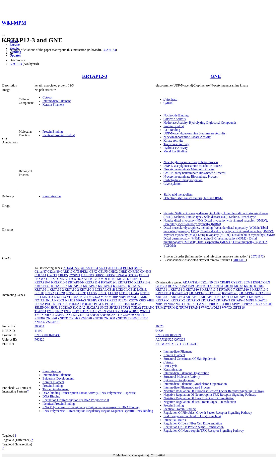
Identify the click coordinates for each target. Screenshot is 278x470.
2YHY (170, 344)
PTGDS (99, 304)
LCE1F (39, 293)
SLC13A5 (65, 307)
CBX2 (93, 271)
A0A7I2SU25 (164, 339)
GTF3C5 (70, 278)
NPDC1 (59, 300)
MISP (104, 296)
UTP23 (85, 311)
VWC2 (205, 307)
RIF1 (228, 304)
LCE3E (123, 293)
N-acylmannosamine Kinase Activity (187, 137)
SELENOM (42, 307)
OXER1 (112, 300)
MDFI (250, 300)
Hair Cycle (170, 366)
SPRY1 (125, 307)
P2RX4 (123, 300)
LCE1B (110, 289)
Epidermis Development (58, 378)
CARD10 (66, 271)
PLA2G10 (201, 304)
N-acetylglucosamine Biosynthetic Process (191, 162)
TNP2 (59, 311)
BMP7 (138, 268)
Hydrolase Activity (176, 147)
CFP (216, 282)
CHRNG (133, 271)
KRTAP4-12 (225, 296)
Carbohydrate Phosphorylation (183, 180)
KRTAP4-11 (208, 296)
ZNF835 (142, 318)
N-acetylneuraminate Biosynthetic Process (191, 176)
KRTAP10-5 (210, 289)
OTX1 (102, 300)
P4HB (150, 300)
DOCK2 (133, 275)
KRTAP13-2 (142, 282)
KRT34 (218, 286)
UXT (93, 311)
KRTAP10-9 (76, 282)
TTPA (76, 311)
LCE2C (71, 293)
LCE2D (81, 293)
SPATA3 (114, 307)
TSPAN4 (194, 307)
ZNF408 (105, 314)
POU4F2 (87, 304)
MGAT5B (261, 300)
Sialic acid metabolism (178, 194)
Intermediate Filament (56, 101)
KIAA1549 (186, 286)
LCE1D (131, 289)
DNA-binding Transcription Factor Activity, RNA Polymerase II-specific (89, 392)
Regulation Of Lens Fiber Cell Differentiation (193, 423)
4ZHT (194, 344)
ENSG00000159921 (168, 335)
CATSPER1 (80, 271)
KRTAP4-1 (193, 296)
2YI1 (178, 344)
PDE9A (39, 304)
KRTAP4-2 (90, 286)
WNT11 (145, 311)
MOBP (113, 296)
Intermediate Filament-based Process (187, 387)
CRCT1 (52, 275)
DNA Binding (51, 396)
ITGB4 (92, 278)
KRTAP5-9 (135, 286)
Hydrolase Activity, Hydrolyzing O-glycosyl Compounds (200, 122)
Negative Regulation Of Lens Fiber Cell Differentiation (199, 398)
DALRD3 (87, 275)
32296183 (109, 50)
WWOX (227, 307)
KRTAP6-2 (56, 289)
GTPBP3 (161, 286)
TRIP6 (183, 307)
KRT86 (258, 286)
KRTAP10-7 (42, 282)
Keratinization (51, 196)
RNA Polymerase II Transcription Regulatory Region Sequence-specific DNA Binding (97, 410)
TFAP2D (40, 311)
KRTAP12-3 (94, 76)
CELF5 (103, 271)
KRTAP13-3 (42, 286)
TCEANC (148, 307)
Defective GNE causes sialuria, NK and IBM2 (193, 198)
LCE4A (134, 293)
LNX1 (58, 296)
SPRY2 (247, 304)
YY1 (38, 314)
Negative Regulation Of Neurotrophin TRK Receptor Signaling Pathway (210, 394)
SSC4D (267, 304)
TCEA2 (136, 307)
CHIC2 (113, 271)
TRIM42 (172, 307)
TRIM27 (161, 307)
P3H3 (142, 300)
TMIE (50, 311)
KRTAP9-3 (87, 289)
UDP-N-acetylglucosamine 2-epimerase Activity (195, 133)
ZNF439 (128, 314)
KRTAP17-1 (230, 293)
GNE (215, 76)
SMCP (104, 307)
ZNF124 (71, 314)
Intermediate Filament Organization (186, 373)
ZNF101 (60, 314)
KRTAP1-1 (134, 278)
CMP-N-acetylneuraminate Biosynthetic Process (195, 173)
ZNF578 (86, 318)
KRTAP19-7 (59, 286)
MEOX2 (94, 296)
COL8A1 (40, 275)
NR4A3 (81, 300)
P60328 (39, 339)
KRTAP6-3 (193, 300)
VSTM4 (122, 311)
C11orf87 (41, 271)
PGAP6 (63, 304)
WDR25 (134, 311)
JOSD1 (102, 278)
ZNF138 (83, 314)
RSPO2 (136, 304)
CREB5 (63, 275)
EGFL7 (257, 282)
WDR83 (215, 307)
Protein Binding (52, 131)
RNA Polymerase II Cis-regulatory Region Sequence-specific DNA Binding (91, 407)
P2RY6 (133, 300)
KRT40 (228, 286)
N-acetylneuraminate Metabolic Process (189, 169)
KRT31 (208, 286)
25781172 (257, 256)
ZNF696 (121, 318)
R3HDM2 (123, 304)
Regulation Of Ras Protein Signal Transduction (194, 427)
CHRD (122, 271)
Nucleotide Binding (176, 115)
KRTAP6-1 (42, 289)
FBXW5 (40, 278)
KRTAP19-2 (247, 293)
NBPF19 (124, 296)
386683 (39, 326)
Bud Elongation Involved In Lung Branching (192, 416)
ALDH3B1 (115, 268)
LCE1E (142, 289)
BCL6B (128, 268)
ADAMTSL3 (71, 268)
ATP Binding (172, 129)
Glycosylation (172, 183)
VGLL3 (111, 311)
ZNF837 (40, 322)
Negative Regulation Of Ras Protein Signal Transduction (200, 401)
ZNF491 (63, 318)
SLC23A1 (92, 307)
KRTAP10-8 (59, 282)
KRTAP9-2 (72, 289)
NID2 (171, 304)
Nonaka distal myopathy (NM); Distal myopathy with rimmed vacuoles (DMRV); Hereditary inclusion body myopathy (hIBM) (216, 222)
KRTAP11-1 (92, 282)
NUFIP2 (92, 300)
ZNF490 (51, 318)
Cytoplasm (170, 99)
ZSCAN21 (53, 322)
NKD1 (134, 296)
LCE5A (145, 293)
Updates (15, 55)
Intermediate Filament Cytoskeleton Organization (195, 384)
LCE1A (99, 289)
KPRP (112, 278)
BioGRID (16, 64)
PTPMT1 (111, 304)
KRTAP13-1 (126, 282)
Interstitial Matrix (175, 419)
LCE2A (49, 293)
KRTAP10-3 (194, 289)
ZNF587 (98, 318)
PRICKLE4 (216, 304)
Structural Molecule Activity (182, 376)
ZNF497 (74, 318)
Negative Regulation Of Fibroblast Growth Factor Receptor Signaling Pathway (214, 391)
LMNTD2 (46, 296)
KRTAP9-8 (238, 300)
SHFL (54, 307)
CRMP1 (225, 282)
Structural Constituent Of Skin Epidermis (190, 358)
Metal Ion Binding (175, 151)
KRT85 (248, 286)
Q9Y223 (179, 339)
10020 (160, 326)
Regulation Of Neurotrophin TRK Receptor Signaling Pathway (204, 430)
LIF (37, 296)
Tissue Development (55, 389)
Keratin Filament (53, 104)
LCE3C (102, 293)
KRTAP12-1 (109, 282)
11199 (38, 330)
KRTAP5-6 (120, 286)
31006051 (239, 260)
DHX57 (110, 275)
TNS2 (67, 311)
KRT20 (121, 278)
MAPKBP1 (80, 296)
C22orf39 (53, 271)
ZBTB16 (239, 307)
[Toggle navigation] (3, 35)
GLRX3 (51, 278)
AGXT (103, 268)
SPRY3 (257, 304)
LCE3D (113, 293)
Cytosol (47, 97)
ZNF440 (140, 314)
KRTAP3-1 (163, 296)
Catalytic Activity (175, 119)
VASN (102, 311)
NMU (143, 296)
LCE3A (92, 293)
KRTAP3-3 (75, 286)
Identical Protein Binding (58, 135)
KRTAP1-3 (178, 289)
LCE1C (121, 289)
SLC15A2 (79, 307)
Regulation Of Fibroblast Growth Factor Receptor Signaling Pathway (208, 412)
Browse (15, 44)
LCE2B (60, 293)
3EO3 (185, 344)
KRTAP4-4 (105, 286)
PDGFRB (51, 304)
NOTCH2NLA (44, 300)
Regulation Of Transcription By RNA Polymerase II (75, 400)
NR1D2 (70, 300)
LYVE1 (68, 296)
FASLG (144, 275)
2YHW (160, 344)
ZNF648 (109, 318)
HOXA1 (82, 278)
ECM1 (248, 282)
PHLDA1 (75, 304)
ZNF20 (94, 314)
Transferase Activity (176, 144)
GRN (266, 282)
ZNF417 (116, 314)
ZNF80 (132, 318)
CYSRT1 (74, 275)
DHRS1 (100, 275)
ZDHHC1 (47, 314)
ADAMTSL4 (89, 268)
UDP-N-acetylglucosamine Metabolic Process (193, 165)
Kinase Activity (173, 140)
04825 (160, 330)
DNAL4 (121, 275)
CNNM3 (145, 271)
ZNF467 (40, 318)
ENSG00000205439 (47, 335)
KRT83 (238, 286)
